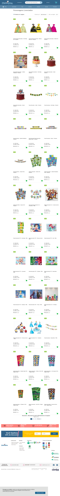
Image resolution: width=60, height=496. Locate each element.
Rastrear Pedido (22, 469)
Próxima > (39, 438)
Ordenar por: (37, 14)
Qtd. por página (52, 14)
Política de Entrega (14, 463)
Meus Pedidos (22, 467)
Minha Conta (21, 468)
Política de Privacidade (9, 491)
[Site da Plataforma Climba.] (55, 489)
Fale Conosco (13, 464)
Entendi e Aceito (40, 492)
